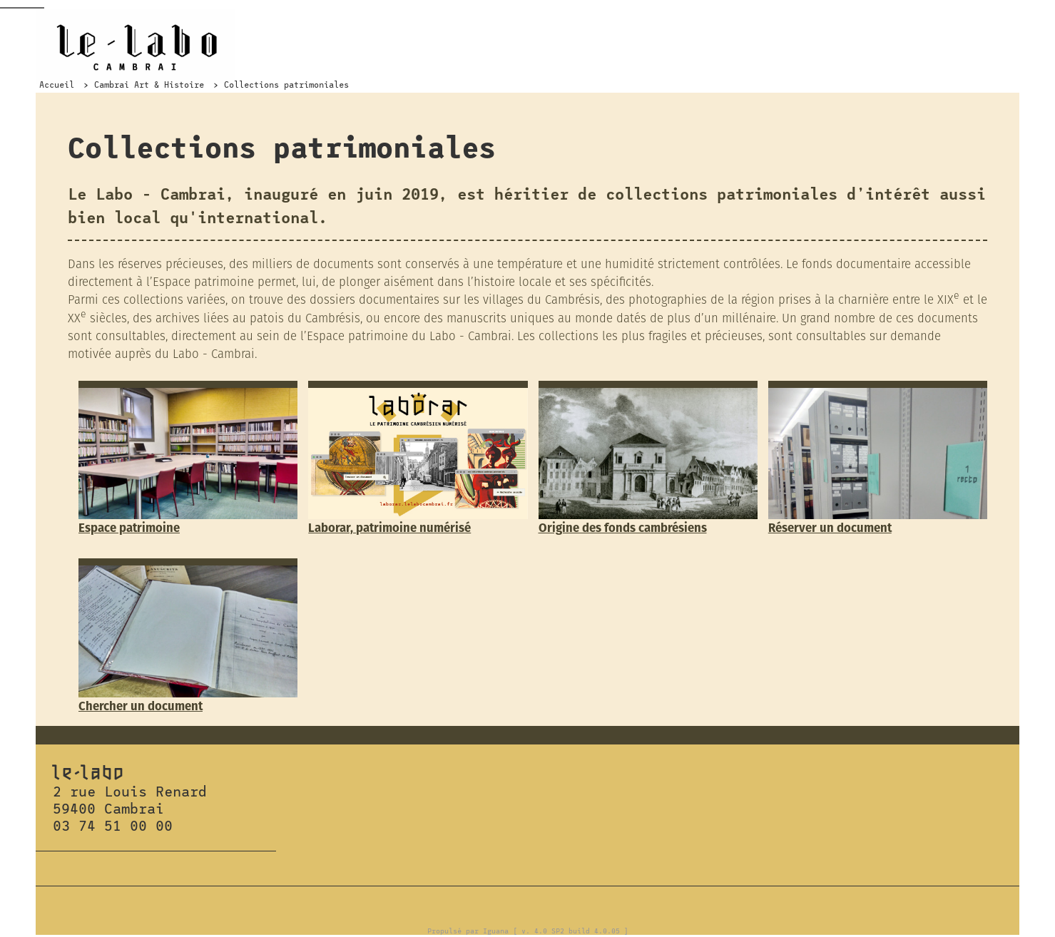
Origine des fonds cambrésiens (623, 528)
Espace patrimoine (129, 528)
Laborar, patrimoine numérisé (389, 528)
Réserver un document (830, 528)
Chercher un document (140, 706)
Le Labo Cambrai (135, 46)
